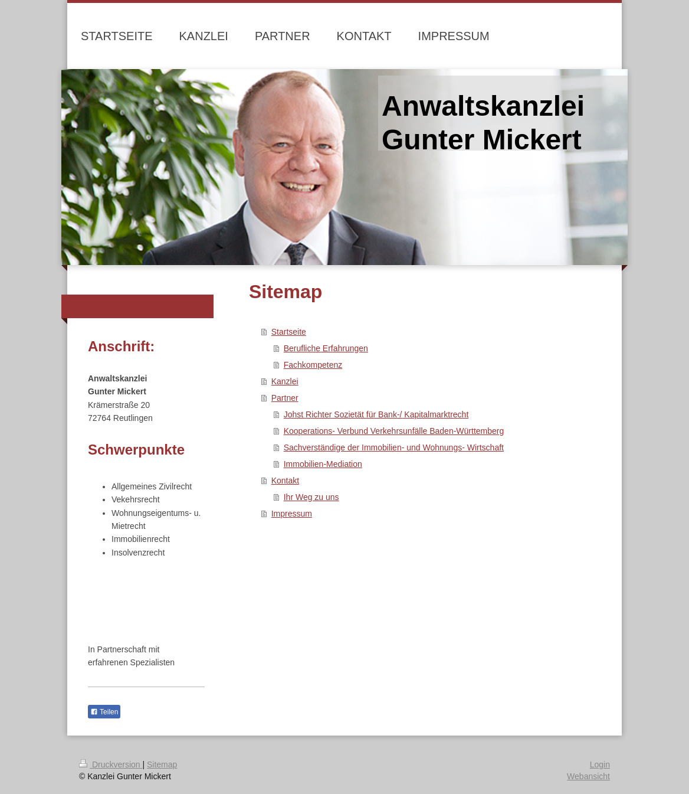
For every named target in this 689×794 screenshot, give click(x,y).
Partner (284, 398)
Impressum (291, 513)
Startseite (288, 331)
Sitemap (162, 764)
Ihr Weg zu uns (311, 497)
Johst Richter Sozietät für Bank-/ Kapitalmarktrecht (376, 414)
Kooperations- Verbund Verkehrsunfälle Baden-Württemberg (394, 431)
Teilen (104, 712)
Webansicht (588, 776)
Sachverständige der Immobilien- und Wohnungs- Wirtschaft (394, 447)
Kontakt (285, 480)
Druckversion (110, 764)
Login (600, 764)
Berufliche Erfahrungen (326, 348)
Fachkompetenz (313, 365)
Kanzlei (284, 381)
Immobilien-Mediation (323, 464)
